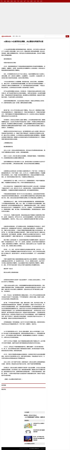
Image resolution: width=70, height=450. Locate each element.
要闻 (8, 1)
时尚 (38, 1)
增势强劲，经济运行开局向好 (30, 415)
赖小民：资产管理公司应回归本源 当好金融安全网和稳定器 (38, 438)
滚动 (5, 1)
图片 (41, 1)
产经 (2, 1)
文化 (28, 1)
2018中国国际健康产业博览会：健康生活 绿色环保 (37, 417)
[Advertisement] (14, 18)
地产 (25, 1)
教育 (31, 1)
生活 (35, 1)
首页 (14, 36)
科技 (15, 1)
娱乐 (21, 1)
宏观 (12, 1)
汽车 (18, 1)
